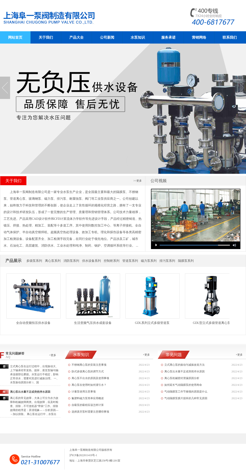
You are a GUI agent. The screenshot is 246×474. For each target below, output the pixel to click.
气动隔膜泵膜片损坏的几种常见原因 (185, 398)
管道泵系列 (130, 260)
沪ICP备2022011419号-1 (83, 455)
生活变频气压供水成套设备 (93, 323)
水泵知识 (138, 37)
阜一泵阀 (66, 15)
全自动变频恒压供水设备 (33, 323)
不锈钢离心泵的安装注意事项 (89, 364)
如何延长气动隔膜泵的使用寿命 (183, 384)
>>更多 (137, 180)
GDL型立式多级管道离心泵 (212, 323)
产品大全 (76, 37)
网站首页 (15, 37)
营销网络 (199, 37)
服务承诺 (168, 37)
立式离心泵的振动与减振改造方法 (184, 364)
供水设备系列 (91, 260)
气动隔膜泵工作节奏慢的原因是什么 (185, 391)
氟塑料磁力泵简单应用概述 (88, 398)
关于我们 (46, 37)
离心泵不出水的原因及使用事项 (90, 378)
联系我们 (230, 37)
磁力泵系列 (149, 260)
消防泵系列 (71, 260)
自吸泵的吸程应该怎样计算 (88, 405)
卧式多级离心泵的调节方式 (88, 371)
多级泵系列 (34, 260)
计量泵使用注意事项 (84, 391)
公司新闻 (107, 37)
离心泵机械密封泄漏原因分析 (181, 378)
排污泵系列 (167, 260)
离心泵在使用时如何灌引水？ (89, 384)
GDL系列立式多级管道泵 (152, 323)
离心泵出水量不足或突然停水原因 (184, 371)
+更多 (52, 355)
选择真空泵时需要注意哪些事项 (90, 411)
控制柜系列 (111, 260)
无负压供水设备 (123, 109)
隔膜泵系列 (186, 260)
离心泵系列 (53, 260)
